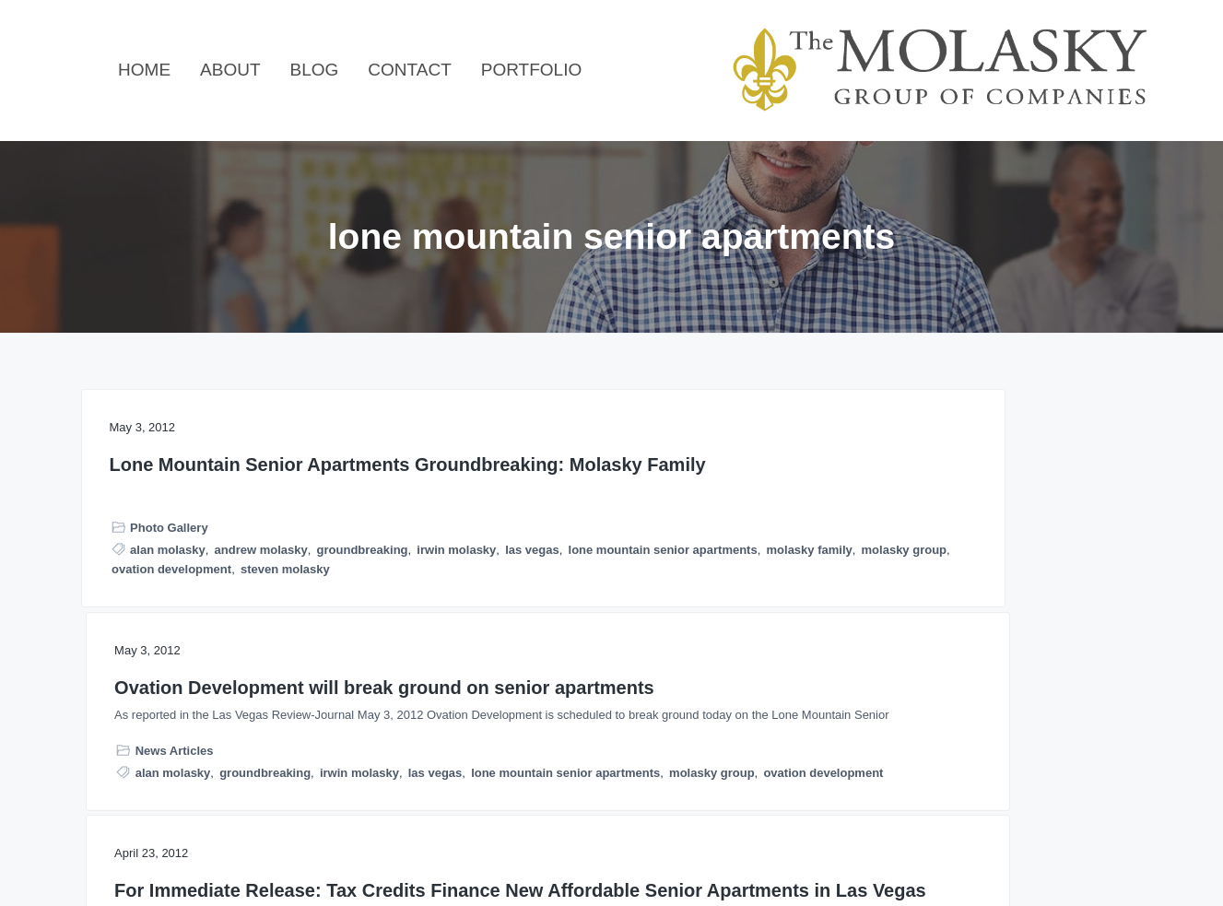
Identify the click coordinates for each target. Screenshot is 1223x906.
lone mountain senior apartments (206, 634)
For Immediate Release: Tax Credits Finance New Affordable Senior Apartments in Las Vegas (974, 498)
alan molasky (168, 595)
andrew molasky (261, 595)
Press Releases (900, 655)
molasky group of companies (921, 715)
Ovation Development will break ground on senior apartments (611, 476)
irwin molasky (251, 614)
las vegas (327, 614)
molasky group (248, 654)
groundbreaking (157, 614)
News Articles (532, 589)
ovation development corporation (933, 734)
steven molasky (285, 673)
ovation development (171, 673)
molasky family (154, 654)
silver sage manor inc (899, 753)
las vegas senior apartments (1020, 676)
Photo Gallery (169, 574)
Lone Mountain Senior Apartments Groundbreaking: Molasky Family (238, 487)
